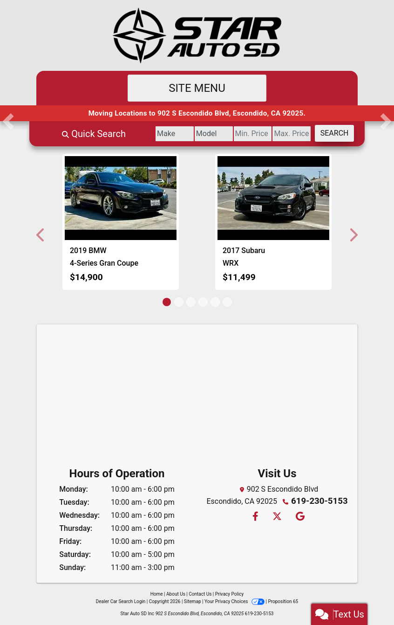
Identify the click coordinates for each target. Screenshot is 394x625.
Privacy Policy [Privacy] (229, 594)
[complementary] (366, 597)
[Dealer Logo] (197, 35)
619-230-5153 (319, 500)
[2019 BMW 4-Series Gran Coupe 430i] (120, 198)
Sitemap (192, 601)
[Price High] (279, 134)
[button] (41, 235)
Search (330, 133)
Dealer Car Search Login (121, 601)
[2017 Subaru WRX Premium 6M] (273, 198)
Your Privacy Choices (234, 601)
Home (156, 594)
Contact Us (200, 594)
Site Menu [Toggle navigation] (197, 88)
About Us (175, 594)
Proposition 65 (283, 601)
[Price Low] (231, 134)
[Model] (183, 134)
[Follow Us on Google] (298, 515)
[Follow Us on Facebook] (255, 515)
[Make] (135, 134)
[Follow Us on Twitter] (276, 515)
